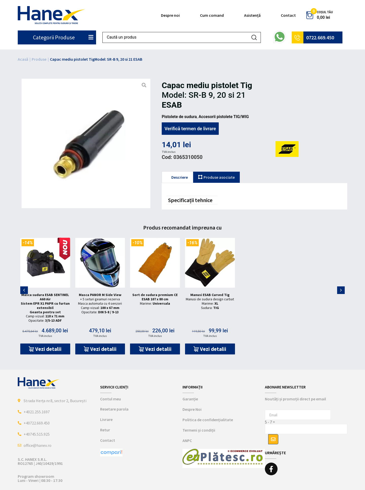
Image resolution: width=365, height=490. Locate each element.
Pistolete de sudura (179, 116)
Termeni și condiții (198, 430)
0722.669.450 (320, 37)
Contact (288, 15)
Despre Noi (192, 409)
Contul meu (110, 398)
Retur (105, 429)
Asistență (252, 15)
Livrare (106, 419)
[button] (45, 349)
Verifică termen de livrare (190, 128)
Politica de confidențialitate (207, 419)
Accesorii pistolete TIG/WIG (223, 116)
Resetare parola (114, 409)
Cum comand (212, 15)
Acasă (23, 59)
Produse (39, 59)
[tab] (177, 177)
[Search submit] (254, 37)
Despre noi (170, 15)
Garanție (190, 398)
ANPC (187, 440)
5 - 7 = (270, 422)
